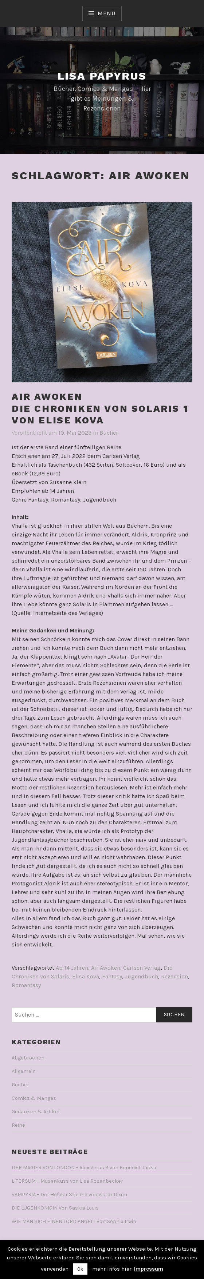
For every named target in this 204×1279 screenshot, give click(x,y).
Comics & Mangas (34, 1098)
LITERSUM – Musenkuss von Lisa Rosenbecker (67, 1181)
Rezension (174, 976)
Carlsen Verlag (142, 967)
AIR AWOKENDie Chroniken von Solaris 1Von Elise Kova (100, 408)
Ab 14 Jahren (72, 967)
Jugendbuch (141, 976)
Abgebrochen (28, 1058)
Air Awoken (105, 967)
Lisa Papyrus (102, 75)
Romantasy (26, 985)
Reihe (18, 1125)
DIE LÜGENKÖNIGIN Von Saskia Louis (55, 1208)
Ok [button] (80, 1269)
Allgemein (24, 1071)
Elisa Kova (85, 976)
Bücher (108, 432)
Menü (106, 13)
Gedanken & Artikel (35, 1112)
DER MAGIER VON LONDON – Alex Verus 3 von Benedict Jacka (84, 1168)
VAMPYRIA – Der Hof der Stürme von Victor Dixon (69, 1194)
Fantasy (112, 976)
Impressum (148, 1269)
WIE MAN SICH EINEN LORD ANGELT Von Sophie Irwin (74, 1221)
